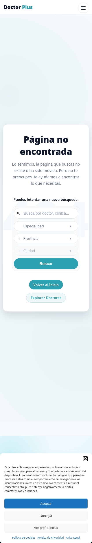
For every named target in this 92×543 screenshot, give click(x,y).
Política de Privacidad (50, 537)
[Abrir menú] (83, 8)
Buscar (46, 263)
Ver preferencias (46, 528)
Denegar (46, 515)
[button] (85, 459)
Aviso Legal (73, 537)
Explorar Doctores (46, 297)
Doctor (18, 7)
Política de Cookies (23, 537)
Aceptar (46, 503)
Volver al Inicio (46, 284)
